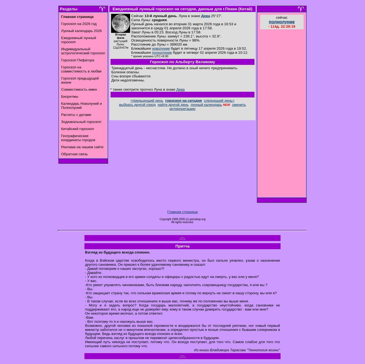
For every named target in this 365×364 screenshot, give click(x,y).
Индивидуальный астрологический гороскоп (83, 51)
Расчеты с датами (76, 115)
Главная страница (182, 212)
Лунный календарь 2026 (81, 31)
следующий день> (219, 101)
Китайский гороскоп (77, 129)
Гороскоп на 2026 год (79, 24)
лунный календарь (206, 105)
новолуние (161, 48)
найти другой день (173, 105)
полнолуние (162, 52)
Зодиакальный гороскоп (81, 122)
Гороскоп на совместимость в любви (81, 69)
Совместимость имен (79, 89)
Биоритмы (69, 96)
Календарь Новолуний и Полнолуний (81, 106)
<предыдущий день (146, 101)
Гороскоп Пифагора (77, 60)
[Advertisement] (282, 113)
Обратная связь (74, 154)
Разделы (68, 9)
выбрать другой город (137, 105)
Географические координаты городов (78, 138)
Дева (205, 16)
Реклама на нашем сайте (82, 147)
